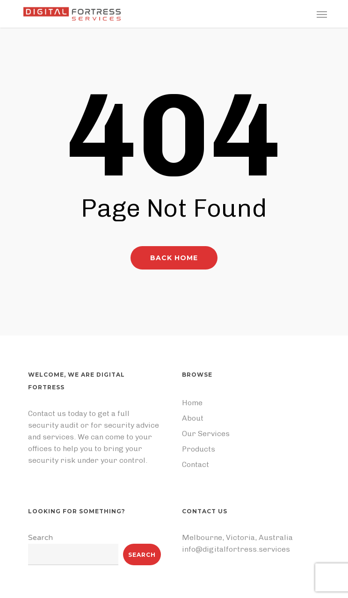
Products (198, 449)
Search (40, 537)
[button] (322, 14)
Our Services (206, 433)
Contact (195, 464)
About (192, 418)
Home (192, 402)
